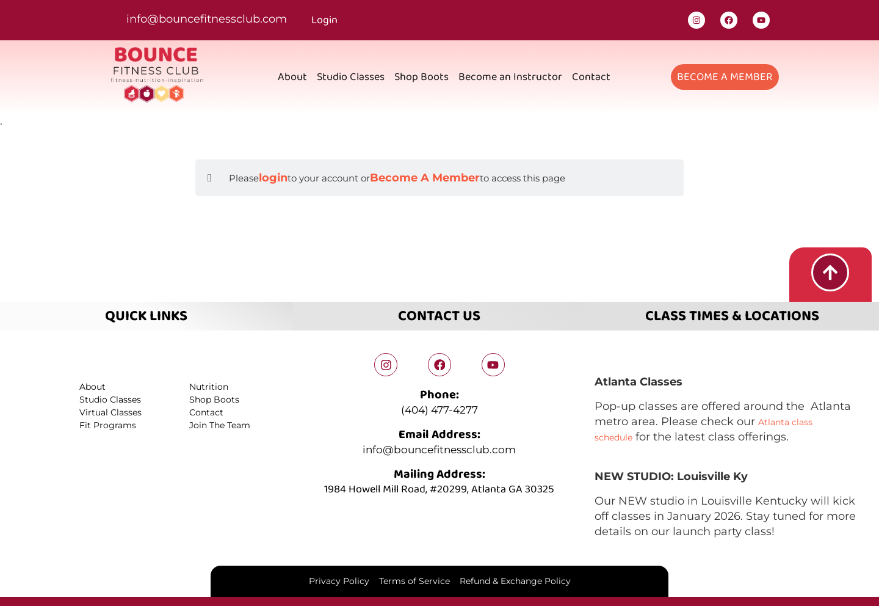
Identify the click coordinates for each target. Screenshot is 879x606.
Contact (591, 77)
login (273, 177)
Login (324, 20)
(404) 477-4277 (439, 409)
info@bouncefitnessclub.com (206, 19)
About (292, 77)
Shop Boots (421, 77)
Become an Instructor (510, 77)
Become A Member (425, 177)
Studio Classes (351, 77)
